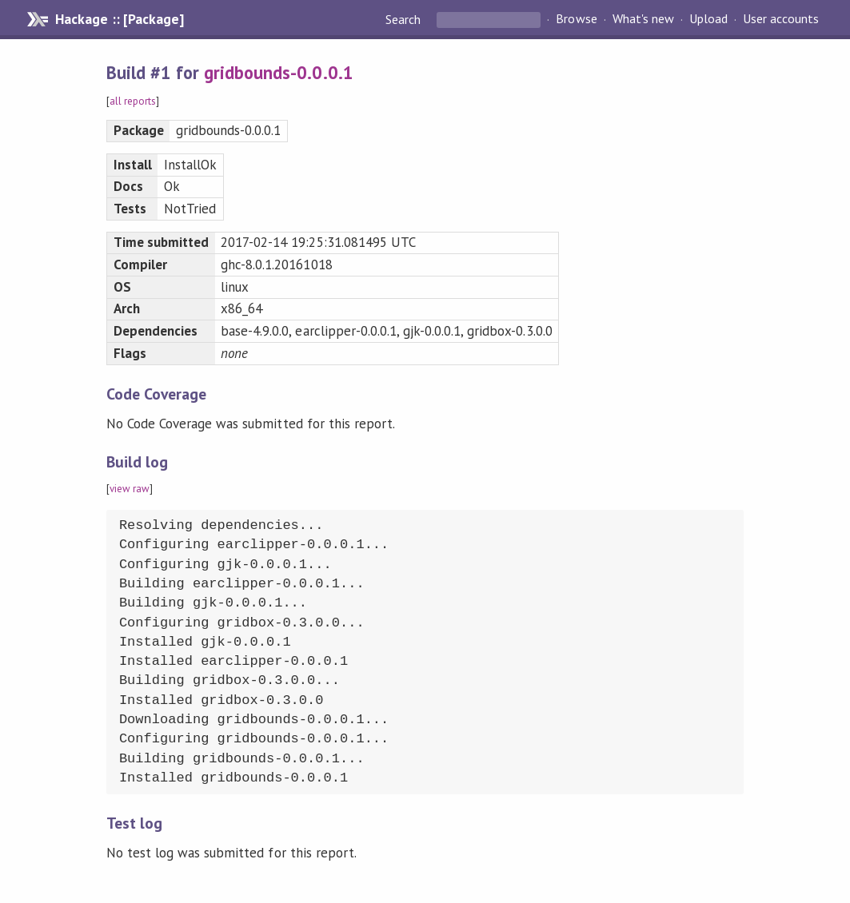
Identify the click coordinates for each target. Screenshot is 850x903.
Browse (576, 19)
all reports (133, 101)
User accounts (781, 19)
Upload (708, 19)
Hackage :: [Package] (119, 19)
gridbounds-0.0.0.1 (278, 72)
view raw (130, 488)
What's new (643, 19)
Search (404, 19)
